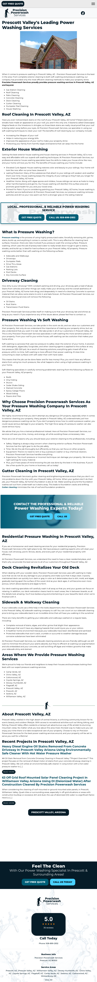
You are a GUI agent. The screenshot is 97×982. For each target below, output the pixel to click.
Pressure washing (10, 237)
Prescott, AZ (11, 971)
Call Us (55, 514)
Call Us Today (62, 882)
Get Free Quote (13, 3)
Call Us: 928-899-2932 (55, 215)
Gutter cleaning (9, 487)
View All (48, 980)
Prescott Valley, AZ (26, 971)
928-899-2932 (52, 943)
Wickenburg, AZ (48, 976)
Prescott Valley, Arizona (48, 812)
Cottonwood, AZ (79, 973)
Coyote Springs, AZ (21, 973)
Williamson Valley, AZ (46, 971)
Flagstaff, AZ (37, 973)
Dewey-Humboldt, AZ (68, 971)
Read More (8, 772)
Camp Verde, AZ (51, 973)
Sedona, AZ (66, 973)
